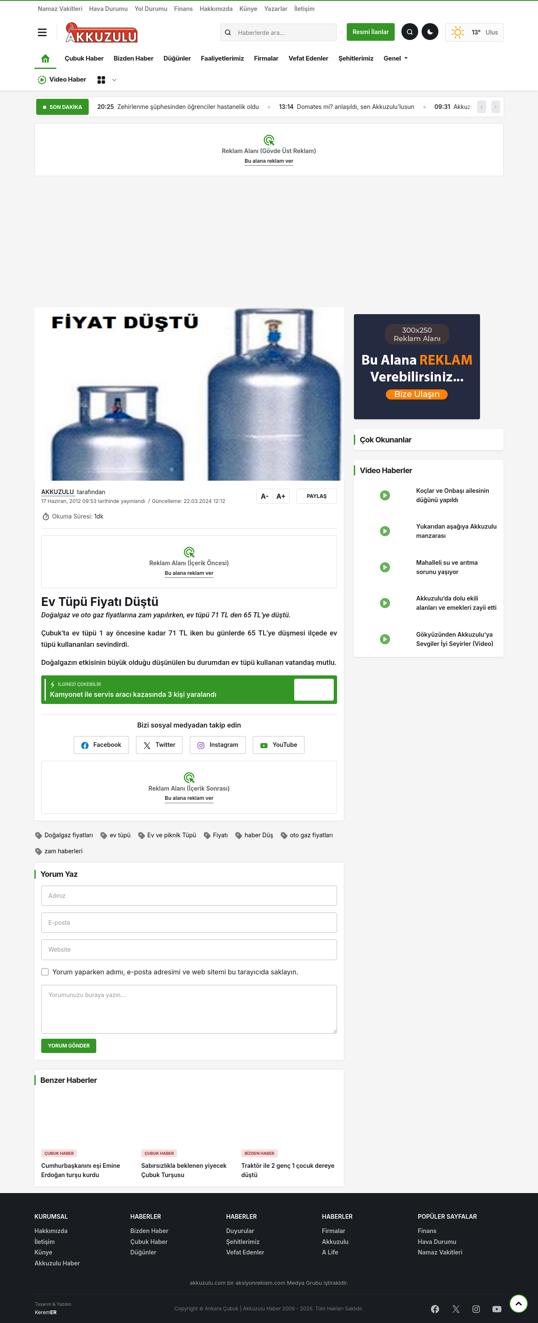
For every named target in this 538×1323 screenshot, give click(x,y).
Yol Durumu (150, 8)
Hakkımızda (216, 8)
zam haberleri (58, 851)
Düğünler (177, 58)
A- (265, 496)
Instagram (217, 745)
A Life (330, 1252)
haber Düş (254, 835)
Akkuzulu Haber (57, 1263)
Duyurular (240, 1230)
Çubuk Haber (84, 58)
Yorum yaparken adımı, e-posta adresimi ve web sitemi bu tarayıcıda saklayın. (175, 972)
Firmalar (266, 58)
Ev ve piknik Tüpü (166, 835)
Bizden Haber (133, 58)
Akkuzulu (335, 1241)
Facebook (101, 745)
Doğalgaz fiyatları (63, 835)
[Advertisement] (269, 242)
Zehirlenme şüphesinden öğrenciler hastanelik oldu (188, 106)
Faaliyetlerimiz (222, 58)
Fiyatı (215, 835)
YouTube (278, 745)
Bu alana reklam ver (269, 161)
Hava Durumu (108, 8)
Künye (249, 8)
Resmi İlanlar (371, 31)
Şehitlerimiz (356, 58)
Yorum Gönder (69, 1046)
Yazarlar (275, 8)
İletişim (304, 8)
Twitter (159, 745)
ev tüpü (115, 835)
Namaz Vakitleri (60, 8)
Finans (183, 8)
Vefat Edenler (308, 58)
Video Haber (62, 79)
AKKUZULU (58, 491)
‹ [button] (481, 106)
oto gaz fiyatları (306, 835)
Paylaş (317, 496)
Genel (392, 58)
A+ (280, 496)
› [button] (496, 106)
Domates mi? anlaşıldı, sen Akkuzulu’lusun (355, 106)
